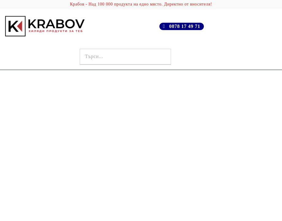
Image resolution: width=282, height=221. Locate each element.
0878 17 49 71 (184, 26)
